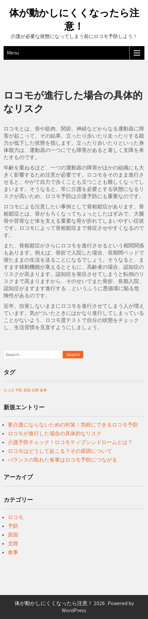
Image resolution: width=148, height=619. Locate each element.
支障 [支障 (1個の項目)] (35, 390)
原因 (13, 534)
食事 (13, 552)
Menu (13, 52)
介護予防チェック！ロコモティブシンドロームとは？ (70, 442)
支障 (13, 543)
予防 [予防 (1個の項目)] (18, 390)
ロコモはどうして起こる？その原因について (60, 451)
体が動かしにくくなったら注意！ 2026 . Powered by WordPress (74, 607)
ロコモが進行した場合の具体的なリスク (54, 433)
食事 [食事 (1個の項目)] (43, 390)
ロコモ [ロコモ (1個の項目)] (9, 390)
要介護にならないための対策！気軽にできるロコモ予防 (73, 424)
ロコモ (15, 517)
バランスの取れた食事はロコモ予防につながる (62, 459)
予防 (13, 526)
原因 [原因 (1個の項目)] (27, 390)
